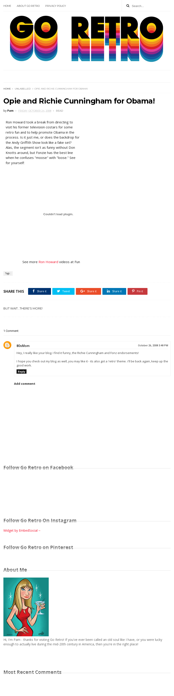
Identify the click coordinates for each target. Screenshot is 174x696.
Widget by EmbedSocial (22, 530)
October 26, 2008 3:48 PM (153, 345)
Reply (21, 371)
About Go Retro (28, 5)
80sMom (23, 346)
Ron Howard (48, 262)
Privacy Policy (55, 5)
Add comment (24, 384)
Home (7, 5)
